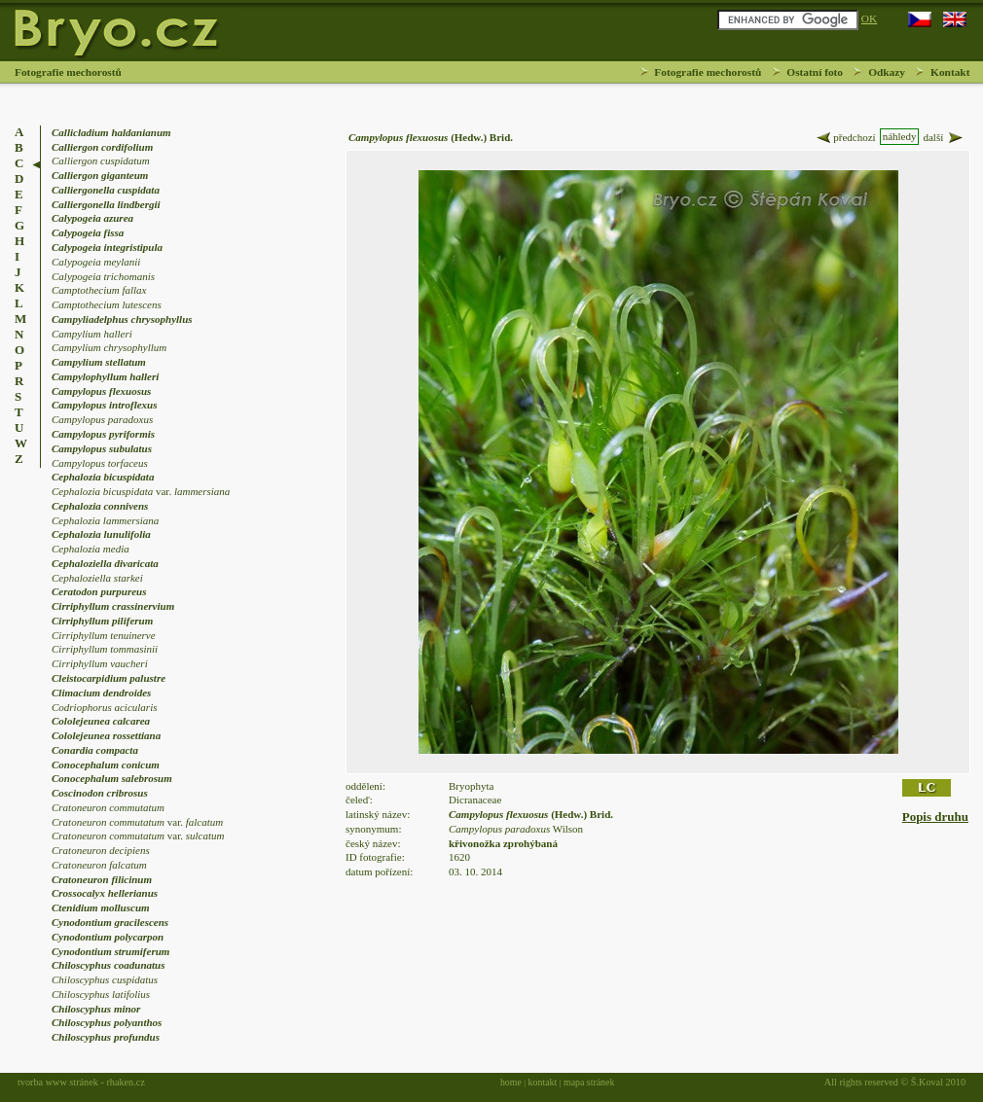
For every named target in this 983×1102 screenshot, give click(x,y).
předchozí (844, 137)
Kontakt (949, 72)
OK (869, 18)
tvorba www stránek (58, 1082)
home (511, 1082)
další (944, 137)
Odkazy (886, 72)
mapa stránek (589, 1082)
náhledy (900, 136)
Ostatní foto (814, 72)
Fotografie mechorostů (707, 72)
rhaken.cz (125, 1082)
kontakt (543, 1082)
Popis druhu (935, 816)
